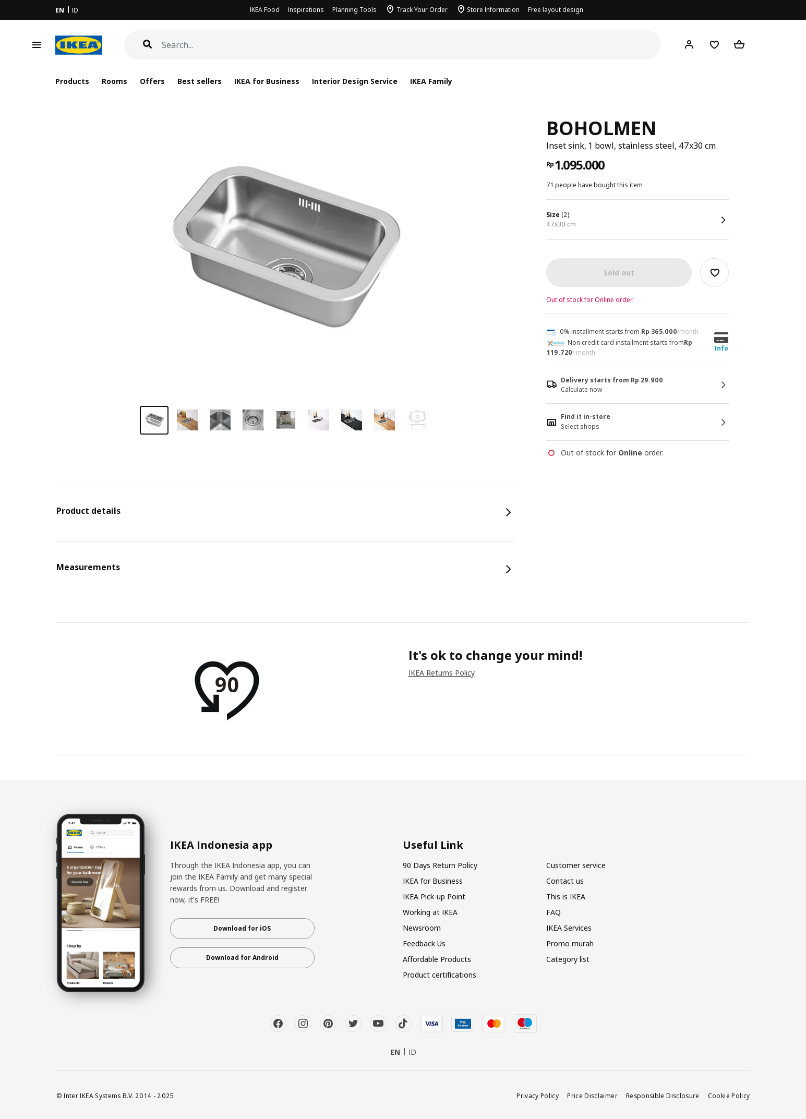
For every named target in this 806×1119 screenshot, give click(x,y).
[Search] (411, 45)
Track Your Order (422, 9)
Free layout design (555, 9)
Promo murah (570, 943)
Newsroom (422, 928)
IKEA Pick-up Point (434, 896)
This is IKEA (565, 896)
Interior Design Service (354, 81)
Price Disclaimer (592, 1095)
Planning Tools (354, 9)
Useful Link (433, 845)
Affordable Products (437, 959)
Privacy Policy (537, 1095)
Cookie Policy (729, 1095)
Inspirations (306, 9)
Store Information (493, 9)
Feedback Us (424, 943)
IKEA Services (569, 928)
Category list (568, 959)
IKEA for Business (266, 81)
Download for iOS (242, 928)
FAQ (553, 912)
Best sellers (199, 81)
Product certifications (439, 975)
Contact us (565, 881)
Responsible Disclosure (663, 1095)
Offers (152, 81)
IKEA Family (431, 81)
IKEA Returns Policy (441, 673)
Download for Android (242, 957)
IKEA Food (265, 9)
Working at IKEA (430, 912)
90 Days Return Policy (440, 865)
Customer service (576, 865)
